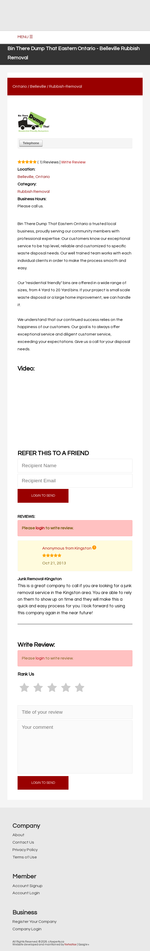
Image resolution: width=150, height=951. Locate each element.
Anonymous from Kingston (66, 548)
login (40, 528)
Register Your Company (34, 922)
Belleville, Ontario (34, 177)
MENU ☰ (25, 37)
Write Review (73, 162)
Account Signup (27, 886)
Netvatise (70, 944)
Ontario (19, 86)
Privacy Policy (25, 850)
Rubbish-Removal (65, 86)
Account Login (26, 893)
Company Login (27, 929)
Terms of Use (24, 857)
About (18, 835)
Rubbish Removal (34, 191)
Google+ (83, 944)
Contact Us (23, 842)
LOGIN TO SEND (43, 495)
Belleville (38, 86)
